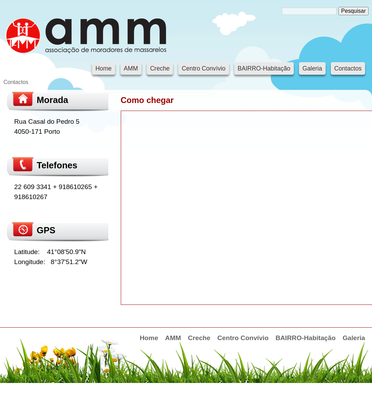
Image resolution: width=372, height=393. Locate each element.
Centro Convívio (203, 68)
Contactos (348, 68)
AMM (131, 68)
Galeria (312, 68)
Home (104, 68)
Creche (160, 68)
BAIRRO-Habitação (264, 68)
